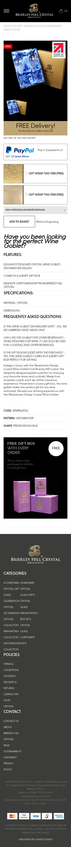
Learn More (22, 156)
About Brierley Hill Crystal (11, 733)
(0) (65, 10)
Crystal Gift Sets (13, 26)
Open (6, 10)
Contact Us (11, 721)
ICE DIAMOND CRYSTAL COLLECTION (12, 619)
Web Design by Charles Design (35, 839)
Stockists (10, 676)
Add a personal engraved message (25, 210)
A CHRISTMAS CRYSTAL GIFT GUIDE (11, 588)
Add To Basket (19, 221)
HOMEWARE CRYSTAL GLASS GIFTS (27, 588)
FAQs (7, 745)
